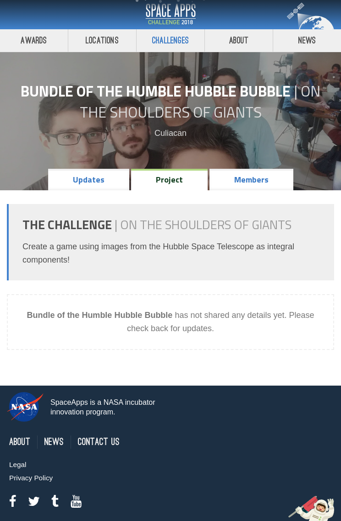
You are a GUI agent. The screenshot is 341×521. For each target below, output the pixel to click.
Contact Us (99, 442)
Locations (102, 40)
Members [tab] (251, 179)
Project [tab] (169, 179)
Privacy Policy (31, 478)
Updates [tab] (88, 179)
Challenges (170, 40)
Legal (17, 464)
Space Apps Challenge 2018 (170, 14)
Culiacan (170, 133)
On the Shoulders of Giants (200, 102)
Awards (34, 40)
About (239, 40)
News (307, 40)
